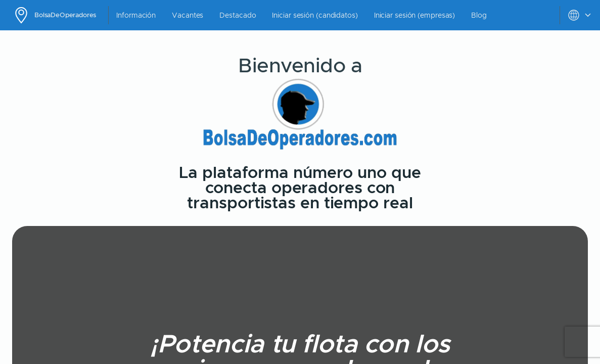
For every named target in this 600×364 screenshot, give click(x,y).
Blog (479, 15)
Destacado (237, 15)
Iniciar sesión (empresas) (414, 15)
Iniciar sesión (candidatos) (314, 15)
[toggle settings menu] (580, 15)
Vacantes (187, 15)
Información (136, 15)
